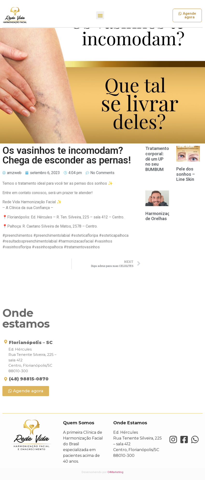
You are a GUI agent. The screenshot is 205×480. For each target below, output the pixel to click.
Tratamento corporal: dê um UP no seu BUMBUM (157, 159)
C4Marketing (115, 472)
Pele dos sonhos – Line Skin (185, 174)
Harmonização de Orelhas (160, 216)
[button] (100, 15)
